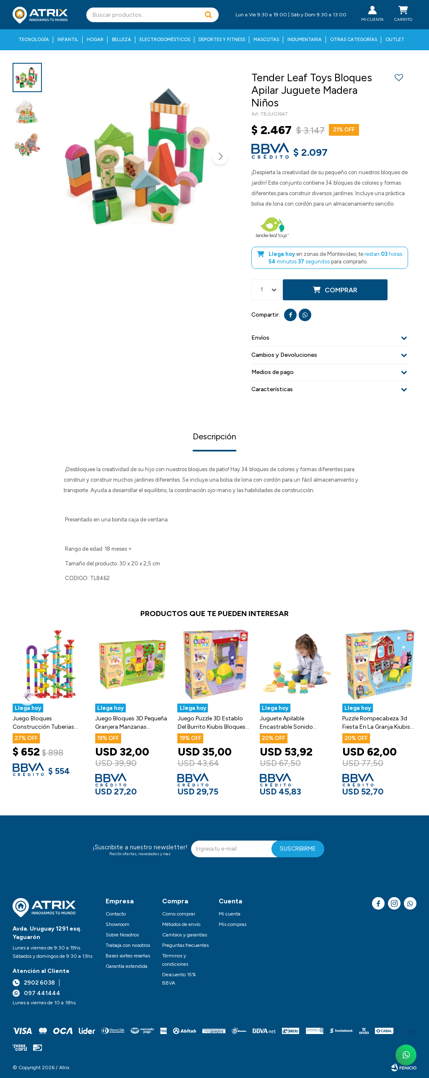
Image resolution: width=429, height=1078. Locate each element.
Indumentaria (304, 39)
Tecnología (33, 39)
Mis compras (232, 924)
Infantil (67, 39)
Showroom (117, 924)
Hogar (95, 39)
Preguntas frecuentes (185, 945)
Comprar (341, 290)
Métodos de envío (181, 924)
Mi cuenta (229, 914)
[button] (208, 15)
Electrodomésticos (165, 39)
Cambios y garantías (184, 935)
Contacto (116, 914)
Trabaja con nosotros (128, 945)
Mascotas (266, 39)
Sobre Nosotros (122, 935)
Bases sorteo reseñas (128, 956)
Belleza (121, 39)
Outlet (394, 39)
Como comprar (178, 914)
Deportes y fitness (222, 39)
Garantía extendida (126, 966)
